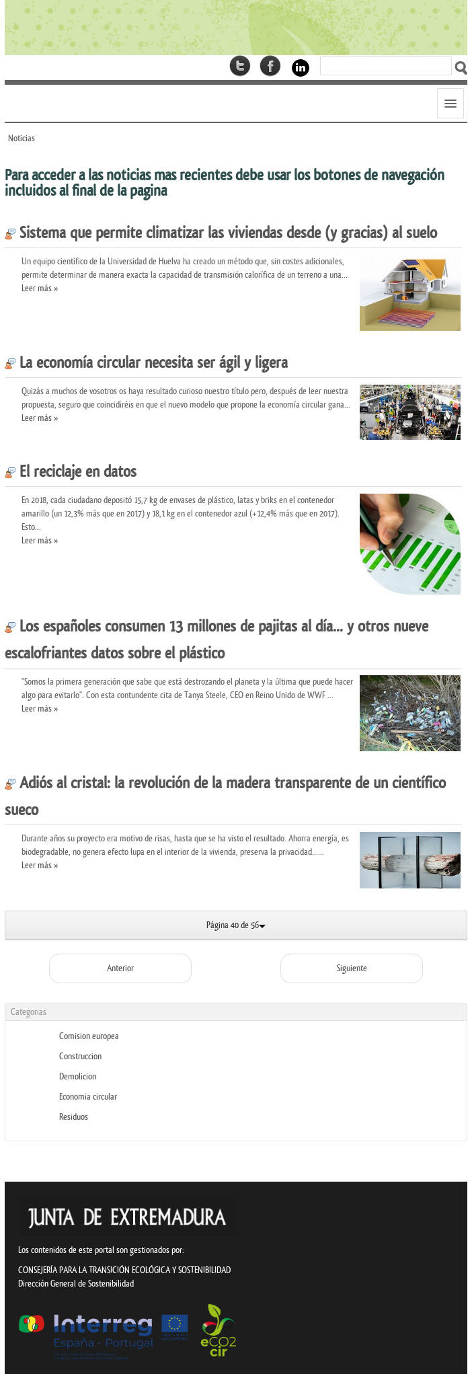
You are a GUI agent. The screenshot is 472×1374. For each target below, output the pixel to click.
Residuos (73, 1116)
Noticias (21, 138)
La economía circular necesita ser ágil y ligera (146, 363)
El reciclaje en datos (70, 472)
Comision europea (89, 1036)
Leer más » (40, 288)
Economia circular (88, 1096)
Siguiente (352, 968)
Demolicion (77, 1076)
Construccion (80, 1056)
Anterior (120, 968)
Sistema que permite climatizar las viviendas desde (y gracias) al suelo (221, 233)
